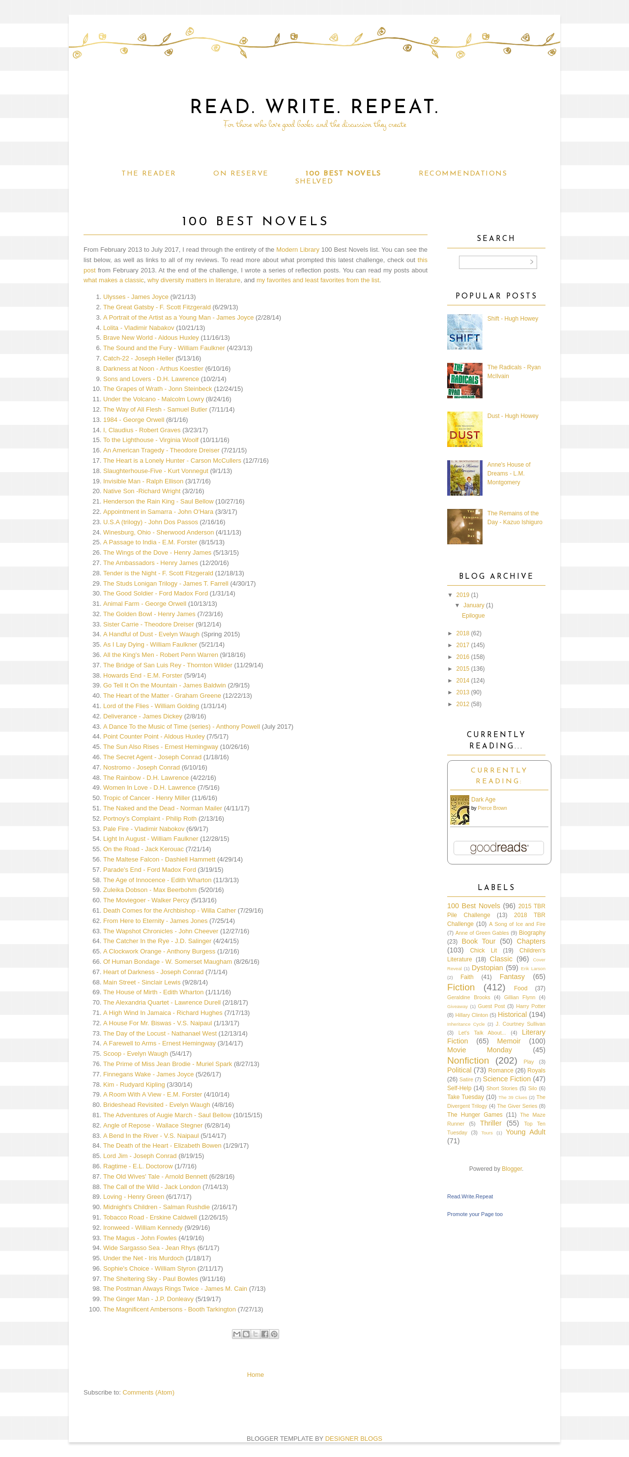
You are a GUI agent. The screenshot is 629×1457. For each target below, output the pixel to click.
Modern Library (297, 249)
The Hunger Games (475, 1114)
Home (255, 1374)
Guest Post (491, 1006)
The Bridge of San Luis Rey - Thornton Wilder (167, 665)
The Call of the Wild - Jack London (152, 1186)
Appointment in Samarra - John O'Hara (158, 511)
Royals (536, 1070)
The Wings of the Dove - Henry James (157, 552)
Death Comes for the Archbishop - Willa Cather (169, 910)
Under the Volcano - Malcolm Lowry (153, 399)
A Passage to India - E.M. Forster (150, 542)
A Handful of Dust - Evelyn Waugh (151, 634)
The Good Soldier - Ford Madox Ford (155, 593)
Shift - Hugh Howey (512, 318)
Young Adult (525, 1132)
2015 (463, 668)
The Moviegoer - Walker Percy (146, 900)
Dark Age (483, 799)
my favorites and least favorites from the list (318, 280)
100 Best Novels (343, 174)
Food (520, 988)
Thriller (491, 1123)
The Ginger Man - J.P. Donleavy (148, 1299)
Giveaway (457, 1006)
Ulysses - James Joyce (136, 296)
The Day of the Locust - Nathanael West (160, 1033)
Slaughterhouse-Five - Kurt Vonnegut (155, 471)
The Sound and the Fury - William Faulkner (164, 348)
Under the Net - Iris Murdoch (143, 1258)
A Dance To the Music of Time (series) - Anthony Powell (181, 726)
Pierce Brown (492, 808)
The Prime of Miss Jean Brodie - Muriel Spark (167, 1064)
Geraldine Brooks (468, 997)
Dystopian (487, 968)
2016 (463, 657)
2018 (463, 633)
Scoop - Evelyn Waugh (135, 1053)
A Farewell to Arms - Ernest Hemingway (159, 1043)
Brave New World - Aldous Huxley (151, 337)
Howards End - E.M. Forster (142, 675)
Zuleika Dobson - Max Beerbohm (150, 889)
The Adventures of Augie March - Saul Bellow (167, 1115)
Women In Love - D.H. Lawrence (149, 787)
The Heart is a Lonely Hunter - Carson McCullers (172, 460)
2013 (463, 692)
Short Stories (502, 1088)
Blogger (512, 1168)
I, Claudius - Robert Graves (142, 430)
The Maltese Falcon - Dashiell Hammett (159, 859)
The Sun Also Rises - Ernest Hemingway (160, 746)
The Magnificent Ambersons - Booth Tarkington (169, 1309)
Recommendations (463, 174)
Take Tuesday (465, 1097)
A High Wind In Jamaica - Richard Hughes (163, 1012)
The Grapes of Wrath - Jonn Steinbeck (157, 388)
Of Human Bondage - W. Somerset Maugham (167, 961)
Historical (512, 1014)
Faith (467, 977)
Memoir (509, 1041)
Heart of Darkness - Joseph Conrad (153, 972)
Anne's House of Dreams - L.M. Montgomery (509, 473)
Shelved (314, 181)
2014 (463, 680)
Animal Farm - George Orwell (144, 603)
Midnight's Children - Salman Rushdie (156, 1207)
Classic (501, 959)
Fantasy (512, 977)
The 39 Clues (512, 1097)
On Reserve (240, 174)
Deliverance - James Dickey (142, 716)
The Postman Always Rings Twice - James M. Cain (175, 1288)
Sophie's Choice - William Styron (149, 1268)
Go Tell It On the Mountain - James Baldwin (164, 685)
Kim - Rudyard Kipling (134, 1084)
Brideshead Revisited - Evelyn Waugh (156, 1104)
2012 (463, 704)
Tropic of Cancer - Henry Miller (146, 798)
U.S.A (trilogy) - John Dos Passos (150, 522)
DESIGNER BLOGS (353, 1438)
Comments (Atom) (148, 1392)
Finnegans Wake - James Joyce (148, 1074)
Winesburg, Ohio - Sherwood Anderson (158, 532)
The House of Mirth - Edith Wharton (153, 992)
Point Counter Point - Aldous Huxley (154, 736)
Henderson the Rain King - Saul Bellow (158, 501)
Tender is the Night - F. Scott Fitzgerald (158, 573)
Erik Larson (533, 968)
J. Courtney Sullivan (520, 1024)
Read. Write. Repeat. (315, 108)
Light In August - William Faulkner (151, 838)
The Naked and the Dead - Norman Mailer (162, 808)
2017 (463, 645)
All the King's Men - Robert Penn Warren (160, 654)
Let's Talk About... (482, 1033)
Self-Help (459, 1088)
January (474, 605)
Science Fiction (507, 1079)
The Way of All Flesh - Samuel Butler (155, 409)
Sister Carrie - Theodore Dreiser (148, 624)
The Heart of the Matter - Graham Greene (162, 695)
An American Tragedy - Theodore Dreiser (161, 450)
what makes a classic (114, 280)
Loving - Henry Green (133, 1196)
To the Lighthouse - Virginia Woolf (151, 440)
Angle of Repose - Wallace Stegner (153, 1125)
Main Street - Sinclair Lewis (142, 982)
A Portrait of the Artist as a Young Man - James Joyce (178, 317)
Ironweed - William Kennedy (143, 1227)
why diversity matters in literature (193, 280)
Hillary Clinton (471, 1015)
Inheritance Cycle (466, 1024)
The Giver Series (517, 1106)
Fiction (461, 987)
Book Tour (478, 941)
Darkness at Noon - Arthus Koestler (153, 368)
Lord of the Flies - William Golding (151, 706)
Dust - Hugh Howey (513, 416)
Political (459, 1070)
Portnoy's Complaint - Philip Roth (150, 818)
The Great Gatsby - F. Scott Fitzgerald (157, 307)
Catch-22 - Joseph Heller (138, 358)
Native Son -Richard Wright (141, 491)
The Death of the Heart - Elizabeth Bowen (162, 1145)
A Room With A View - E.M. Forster (152, 1094)
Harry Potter (530, 1006)
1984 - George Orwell (133, 419)
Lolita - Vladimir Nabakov (138, 327)
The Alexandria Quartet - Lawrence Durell (162, 1002)
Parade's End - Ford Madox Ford (149, 869)
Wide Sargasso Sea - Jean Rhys (149, 1247)
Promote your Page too (475, 1214)
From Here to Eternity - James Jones (155, 920)
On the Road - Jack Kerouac (143, 849)
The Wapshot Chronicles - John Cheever (160, 931)
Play (528, 1062)
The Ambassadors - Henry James (150, 562)
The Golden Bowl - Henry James (149, 614)
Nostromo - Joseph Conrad (141, 767)
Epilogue (473, 615)
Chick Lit (483, 950)
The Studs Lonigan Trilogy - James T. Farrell (166, 583)
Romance (501, 1070)
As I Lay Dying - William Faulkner (150, 644)
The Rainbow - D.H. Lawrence (146, 777)
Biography (532, 932)
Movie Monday (479, 1050)
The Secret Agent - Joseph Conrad (152, 757)
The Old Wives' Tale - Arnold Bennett (155, 1176)
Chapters (531, 941)
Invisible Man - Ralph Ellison (143, 481)
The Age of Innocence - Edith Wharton (157, 880)
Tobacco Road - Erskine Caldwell (150, 1217)
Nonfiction (468, 1060)
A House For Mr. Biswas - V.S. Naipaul (157, 1023)
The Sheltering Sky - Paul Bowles (150, 1278)
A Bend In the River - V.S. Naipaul (151, 1135)
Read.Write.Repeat (470, 1196)
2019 (463, 595)
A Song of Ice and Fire (517, 924)
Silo (532, 1088)
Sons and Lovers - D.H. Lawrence (151, 379)
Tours (486, 1132)
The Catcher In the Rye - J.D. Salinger (157, 941)
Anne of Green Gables (482, 933)
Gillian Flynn (520, 997)
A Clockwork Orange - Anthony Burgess (159, 951)
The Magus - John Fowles (140, 1238)
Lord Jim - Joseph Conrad (140, 1156)
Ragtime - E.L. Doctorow (138, 1166)
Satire (466, 1079)
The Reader (148, 174)
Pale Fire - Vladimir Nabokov (143, 829)
